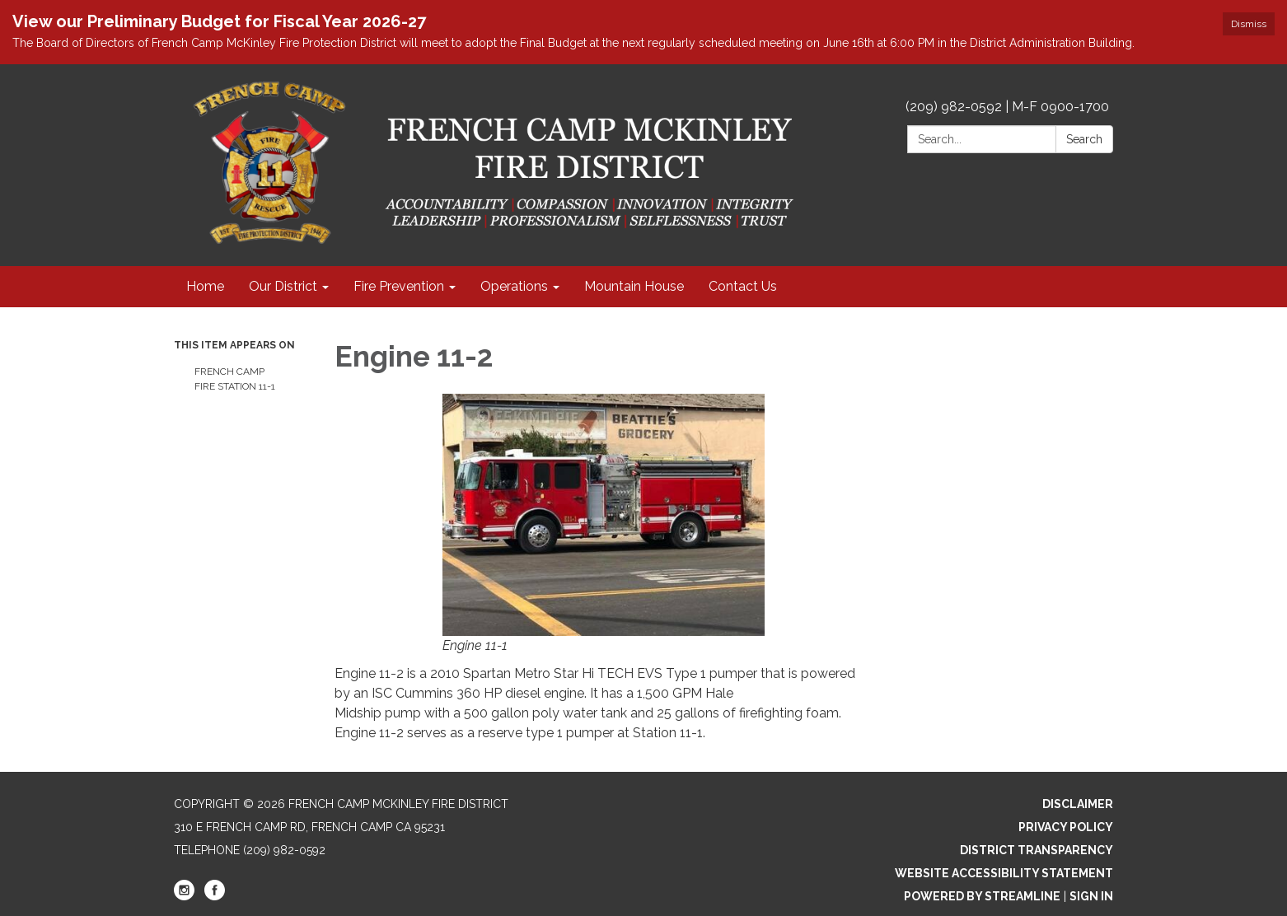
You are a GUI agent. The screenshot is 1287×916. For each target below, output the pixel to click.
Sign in (1091, 896)
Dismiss (1248, 24)
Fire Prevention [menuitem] (398, 286)
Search (1084, 139)
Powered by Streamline (982, 896)
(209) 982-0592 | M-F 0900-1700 (1007, 106)
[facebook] (214, 896)
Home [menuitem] (205, 286)
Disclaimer (1077, 804)
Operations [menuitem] (514, 286)
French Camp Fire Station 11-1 (234, 379)
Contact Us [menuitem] (743, 286)
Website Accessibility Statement (1004, 873)
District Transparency (1036, 850)
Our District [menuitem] (283, 286)
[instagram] (184, 896)
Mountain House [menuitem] (634, 286)
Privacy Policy (1065, 827)
